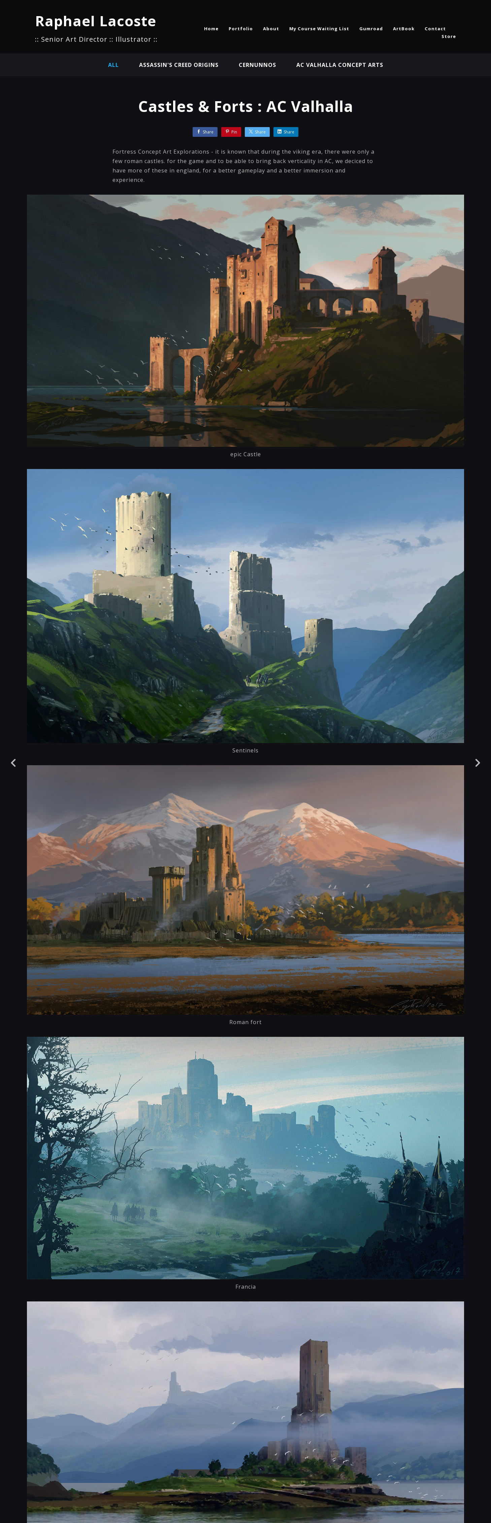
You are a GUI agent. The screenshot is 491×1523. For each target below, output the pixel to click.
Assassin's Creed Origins (179, 65)
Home (211, 29)
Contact (435, 29)
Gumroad (371, 29)
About (271, 29)
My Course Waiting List (319, 29)
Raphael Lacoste (95, 20)
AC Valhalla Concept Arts (339, 65)
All (113, 65)
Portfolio (241, 29)
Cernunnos (257, 65)
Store (448, 36)
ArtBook (404, 29)
